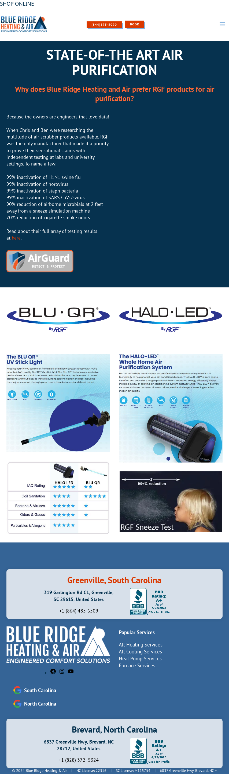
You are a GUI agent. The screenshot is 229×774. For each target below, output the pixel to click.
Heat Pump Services (140, 658)
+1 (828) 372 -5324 (79, 760)
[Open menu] (222, 24)
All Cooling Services (140, 651)
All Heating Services (140, 644)
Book (134, 24)
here (16, 238)
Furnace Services (137, 665)
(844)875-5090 (104, 24)
